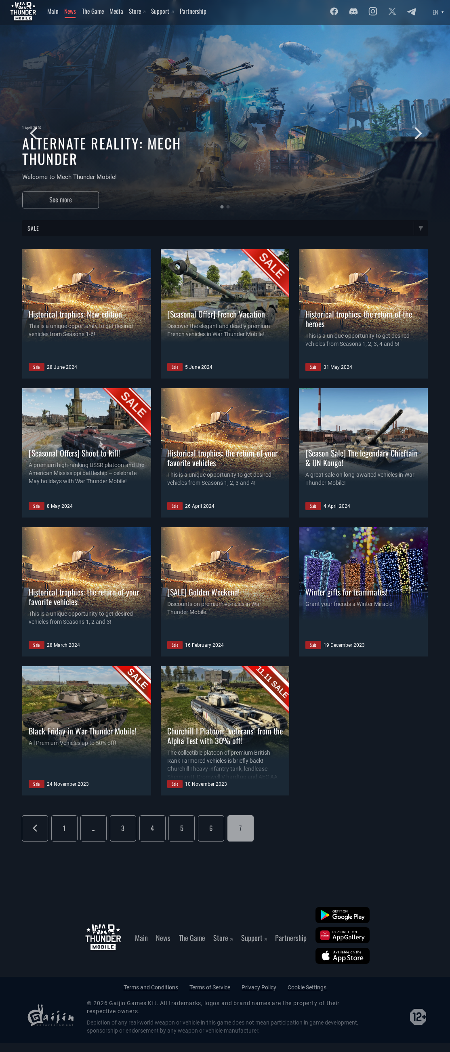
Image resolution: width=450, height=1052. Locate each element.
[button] (221, 206)
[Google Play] (342, 915)
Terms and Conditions (151, 987)
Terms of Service (209, 987)
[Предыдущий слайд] (31, 133)
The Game (93, 10)
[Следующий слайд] (416, 133)
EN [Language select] (435, 12)
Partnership (193, 10)
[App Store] (342, 956)
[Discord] (353, 11)
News (70, 10)
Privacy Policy (259, 987)
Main (53, 10)
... (93, 828)
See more (60, 199)
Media (116, 10)
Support (162, 10)
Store (137, 10)
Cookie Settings (307, 987)
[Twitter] (392, 11)
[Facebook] (334, 11)
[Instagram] (372, 11)
